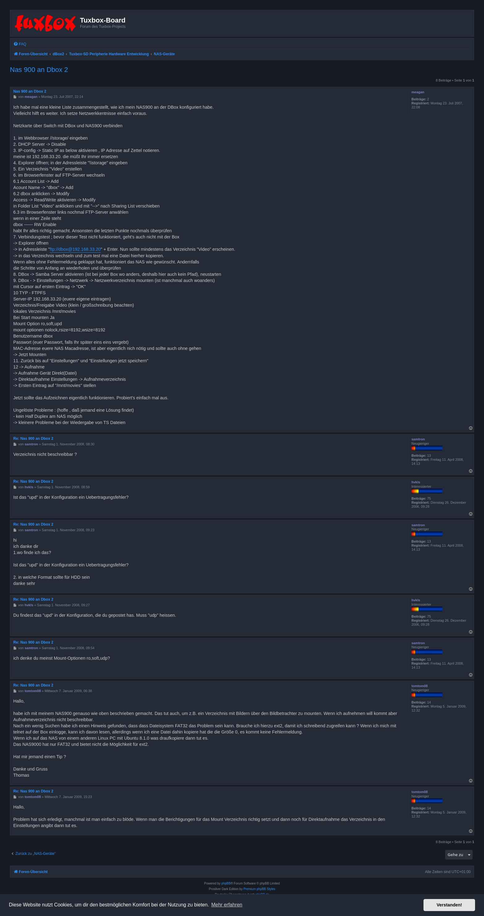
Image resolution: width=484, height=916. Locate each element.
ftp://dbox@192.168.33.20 (75, 249)
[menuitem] (19, 44)
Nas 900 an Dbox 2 (39, 70)
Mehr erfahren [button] (226, 904)
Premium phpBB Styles (259, 889)
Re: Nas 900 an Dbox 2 (33, 438)
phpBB (226, 883)
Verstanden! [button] (449, 904)
